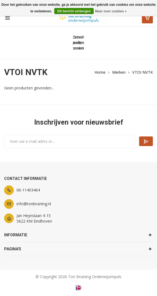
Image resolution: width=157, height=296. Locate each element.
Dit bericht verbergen (74, 11)
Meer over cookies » (111, 11)
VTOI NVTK (142, 72)
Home (99, 72)
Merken (119, 72)
